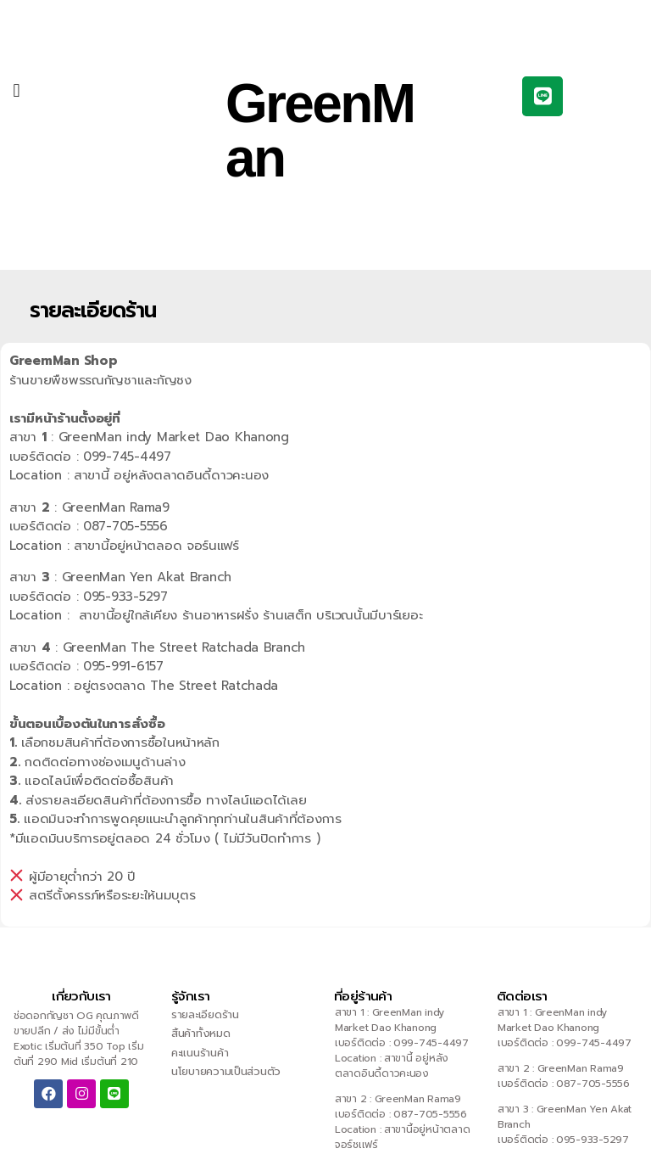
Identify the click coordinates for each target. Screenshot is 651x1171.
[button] (16, 90)
